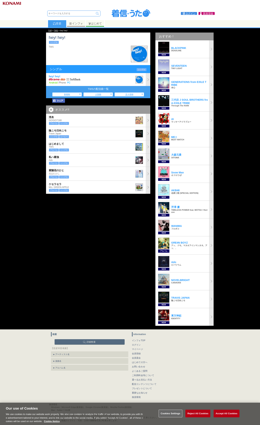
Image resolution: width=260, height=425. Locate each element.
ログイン (136, 345)
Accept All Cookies (226, 417)
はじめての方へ (140, 362)
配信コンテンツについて (144, 384)
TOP (50, 31)
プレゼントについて (142, 388)
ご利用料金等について (143, 375)
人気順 (98, 94)
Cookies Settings (170, 417)
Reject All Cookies (197, 417)
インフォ (76, 23)
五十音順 (129, 94)
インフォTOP (139, 340)
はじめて (95, 23)
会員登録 (136, 353)
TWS (56, 31)
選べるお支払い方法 (142, 379)
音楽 (57, 23)
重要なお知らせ (140, 393)
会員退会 (136, 358)
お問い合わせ (138, 366)
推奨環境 (136, 397)
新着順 (67, 94)
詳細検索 (91, 342)
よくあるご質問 (140, 371)
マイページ (137, 349)
